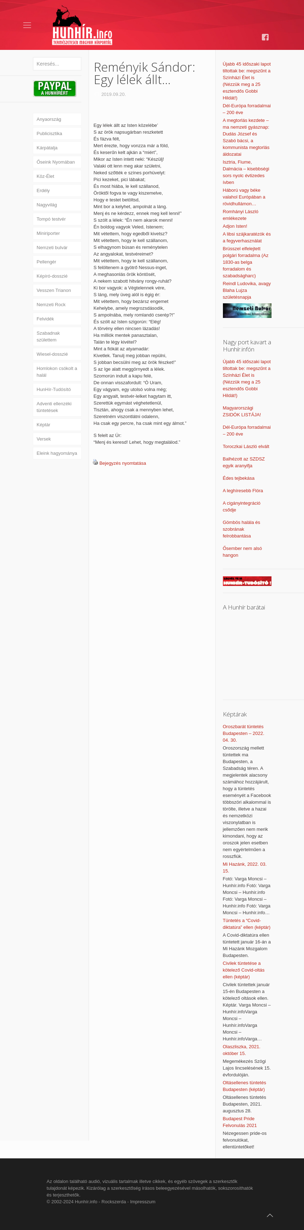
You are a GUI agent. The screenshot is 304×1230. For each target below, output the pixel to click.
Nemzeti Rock (51, 304)
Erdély (43, 190)
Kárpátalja (47, 147)
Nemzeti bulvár (52, 247)
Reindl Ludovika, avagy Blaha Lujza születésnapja (247, 290)
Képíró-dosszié (52, 276)
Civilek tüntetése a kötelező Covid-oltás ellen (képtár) (244, 970)
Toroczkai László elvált (246, 446)
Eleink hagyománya (57, 453)
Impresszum (142, 1201)
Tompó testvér (51, 219)
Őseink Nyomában (56, 162)
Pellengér (46, 261)
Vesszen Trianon (54, 290)
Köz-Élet (45, 176)
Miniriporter (48, 233)
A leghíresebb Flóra (243, 490)
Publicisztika (50, 133)
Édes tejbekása (239, 478)
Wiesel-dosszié (52, 354)
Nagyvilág (47, 204)
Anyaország (49, 119)
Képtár (43, 424)
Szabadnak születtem (48, 336)
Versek (44, 439)
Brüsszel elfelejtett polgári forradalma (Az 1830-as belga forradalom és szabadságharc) (246, 262)
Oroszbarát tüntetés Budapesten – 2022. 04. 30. (243, 733)
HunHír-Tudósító (54, 389)
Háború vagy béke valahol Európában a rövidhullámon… (244, 196)
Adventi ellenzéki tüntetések (54, 407)
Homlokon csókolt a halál (57, 372)
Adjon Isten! (235, 226)
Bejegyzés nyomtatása (122, 463)
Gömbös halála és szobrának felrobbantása (241, 529)
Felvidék (45, 318)
